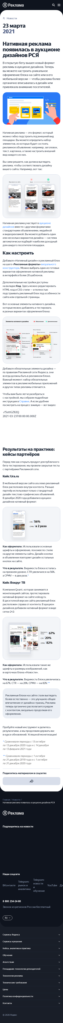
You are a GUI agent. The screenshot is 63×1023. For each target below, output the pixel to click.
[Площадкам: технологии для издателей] (59, 969)
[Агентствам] (59, 962)
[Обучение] (59, 955)
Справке (24, 401)
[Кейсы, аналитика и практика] (59, 948)
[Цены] (59, 990)
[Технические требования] (59, 983)
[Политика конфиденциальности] (59, 996)
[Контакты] (59, 1003)
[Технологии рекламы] (59, 976)
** (49, 683)
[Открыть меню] (59, 5)
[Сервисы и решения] (59, 942)
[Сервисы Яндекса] (59, 935)
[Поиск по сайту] (53, 5)
